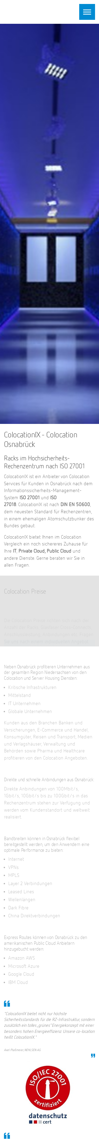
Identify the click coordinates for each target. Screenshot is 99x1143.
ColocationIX (37, 11)
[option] (49, 224)
